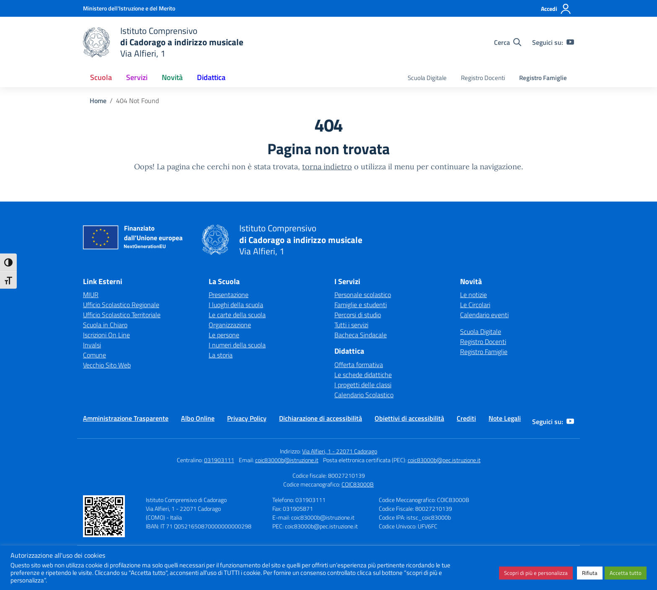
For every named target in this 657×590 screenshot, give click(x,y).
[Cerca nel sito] (507, 42)
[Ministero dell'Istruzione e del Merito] (129, 8)
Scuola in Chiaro (105, 325)
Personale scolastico (362, 295)
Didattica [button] (211, 77)
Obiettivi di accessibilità (409, 418)
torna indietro (327, 166)
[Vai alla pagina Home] (98, 101)
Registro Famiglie (543, 78)
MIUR (90, 295)
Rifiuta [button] (590, 573)
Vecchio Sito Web (107, 365)
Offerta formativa (358, 365)
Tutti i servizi (351, 325)
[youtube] (570, 42)
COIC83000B (357, 484)
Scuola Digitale (427, 78)
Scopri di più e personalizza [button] (536, 573)
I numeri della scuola (237, 345)
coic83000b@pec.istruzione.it (444, 459)
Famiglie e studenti (360, 305)
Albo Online (198, 418)
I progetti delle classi (362, 385)
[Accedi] (556, 9)
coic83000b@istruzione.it (286, 459)
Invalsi (92, 345)
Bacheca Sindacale (360, 335)
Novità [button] (172, 77)
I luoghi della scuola (236, 305)
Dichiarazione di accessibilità (320, 418)
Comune (94, 355)
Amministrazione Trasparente (125, 418)
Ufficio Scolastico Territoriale (121, 315)
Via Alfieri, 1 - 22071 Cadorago (339, 451)
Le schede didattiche (363, 375)
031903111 (219, 459)
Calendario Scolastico (363, 395)
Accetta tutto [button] (625, 573)
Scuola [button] (101, 77)
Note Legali (505, 418)
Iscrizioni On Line (106, 335)
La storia (221, 355)
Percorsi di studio (357, 315)
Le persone (224, 335)
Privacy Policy (246, 418)
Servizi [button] (136, 77)
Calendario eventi (484, 315)
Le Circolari (475, 305)
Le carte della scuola (237, 315)
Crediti (466, 418)
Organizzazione (230, 325)
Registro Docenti (483, 78)
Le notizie (473, 295)
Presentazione (228, 295)
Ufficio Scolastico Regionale (121, 305)
